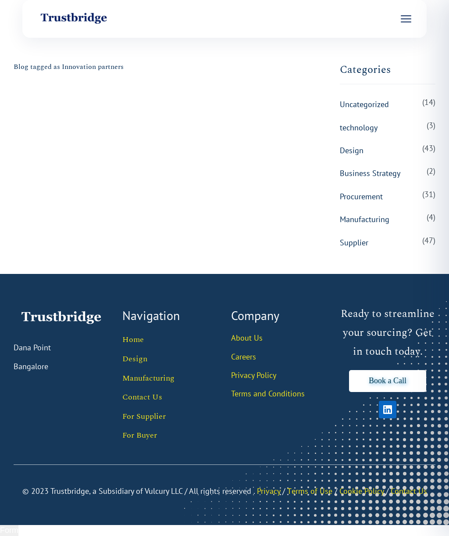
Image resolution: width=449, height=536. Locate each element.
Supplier (354, 242)
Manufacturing (364, 219)
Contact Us (142, 397)
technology (359, 127)
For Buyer (139, 435)
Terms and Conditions (268, 394)
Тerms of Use (309, 491)
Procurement (361, 196)
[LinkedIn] (387, 409)
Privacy (268, 491)
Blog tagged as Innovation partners (69, 66)
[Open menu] (406, 19)
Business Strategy (370, 173)
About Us (247, 338)
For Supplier (144, 416)
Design (351, 150)
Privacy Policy (253, 375)
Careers (243, 357)
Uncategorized (364, 104)
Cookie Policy (361, 491)
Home (133, 339)
